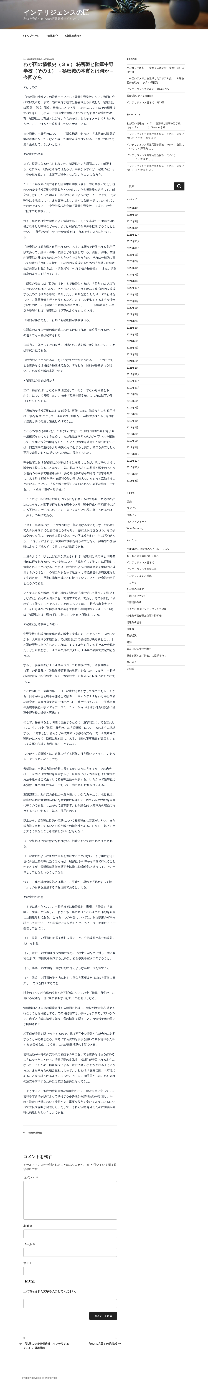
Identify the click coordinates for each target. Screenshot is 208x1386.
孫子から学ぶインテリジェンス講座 (147, 609)
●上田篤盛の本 (73, 35)
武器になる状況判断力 (139, 648)
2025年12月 (133, 234)
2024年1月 (133, 281)
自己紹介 (132, 662)
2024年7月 (133, 274)
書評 (129, 642)
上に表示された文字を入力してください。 (50, 1291)
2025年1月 (133, 268)
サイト (27, 1263)
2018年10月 (133, 467)
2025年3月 (133, 261)
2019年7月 (133, 407)
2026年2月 (133, 221)
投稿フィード (134, 515)
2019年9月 (133, 394)
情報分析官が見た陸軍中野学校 (144, 615)
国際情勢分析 (134, 602)
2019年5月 (133, 420)
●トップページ (31, 35)
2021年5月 (133, 341)
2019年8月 (133, 401)
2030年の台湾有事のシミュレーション (148, 549)
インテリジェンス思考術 (140, 562)
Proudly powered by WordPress (39, 1377)
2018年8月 (133, 480)
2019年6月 (133, 414)
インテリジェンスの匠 (56, 12)
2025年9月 (133, 254)
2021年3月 (133, 354)
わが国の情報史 (35, 1133)
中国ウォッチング (137, 595)
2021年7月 (133, 334)
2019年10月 (133, 387)
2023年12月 (133, 287)
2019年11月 (133, 380)
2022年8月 (133, 307)
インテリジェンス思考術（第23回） (147, 102)
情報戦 (130, 628)
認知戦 (130, 668)
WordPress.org (135, 528)
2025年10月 (133, 248)
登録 (129, 501)
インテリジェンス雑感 (139, 575)
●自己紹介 (52, 35)
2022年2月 (133, 314)
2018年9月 (133, 474)
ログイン (132, 508)
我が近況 (132, 635)
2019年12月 (133, 374)
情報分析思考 (134, 622)
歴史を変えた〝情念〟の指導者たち (147, 655)
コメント (30, 1177)
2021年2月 (133, 361)
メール (29, 1244)
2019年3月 (133, 434)
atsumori (49, 59)
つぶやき (132, 582)
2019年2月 (133, 440)
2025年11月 (133, 241)
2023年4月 (133, 294)
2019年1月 (133, 447)
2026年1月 (133, 228)
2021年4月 (133, 347)
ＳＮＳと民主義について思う (143, 555)
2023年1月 (133, 301)
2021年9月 (133, 321)
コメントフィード (137, 521)
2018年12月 (133, 454)
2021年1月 (133, 367)
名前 (28, 1225)
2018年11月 (133, 460)
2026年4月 (133, 208)
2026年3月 (133, 214)
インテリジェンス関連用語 (142, 569)
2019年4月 (133, 427)
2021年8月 (133, 327)
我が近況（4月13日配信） (141, 95)
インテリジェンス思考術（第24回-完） (148, 89)
